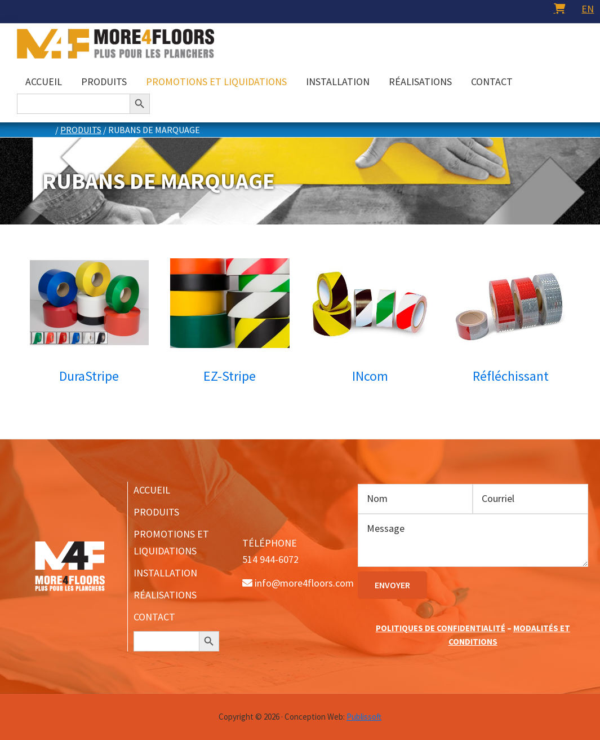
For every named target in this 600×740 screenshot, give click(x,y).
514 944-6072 (270, 559)
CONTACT (154, 616)
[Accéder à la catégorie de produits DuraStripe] (89, 324)
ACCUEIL (152, 489)
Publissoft (363, 716)
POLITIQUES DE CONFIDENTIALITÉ (440, 628)
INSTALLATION (165, 572)
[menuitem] (587, 9)
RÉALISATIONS (165, 594)
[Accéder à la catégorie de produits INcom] (370, 324)
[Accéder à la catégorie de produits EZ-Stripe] (230, 324)
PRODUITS (156, 511)
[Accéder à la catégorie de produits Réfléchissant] (511, 324)
